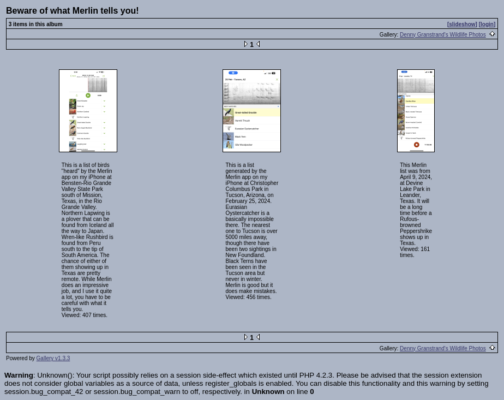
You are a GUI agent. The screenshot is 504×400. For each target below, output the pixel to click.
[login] (487, 24)
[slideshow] (462, 24)
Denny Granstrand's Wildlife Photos (443, 35)
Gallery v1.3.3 (53, 358)
